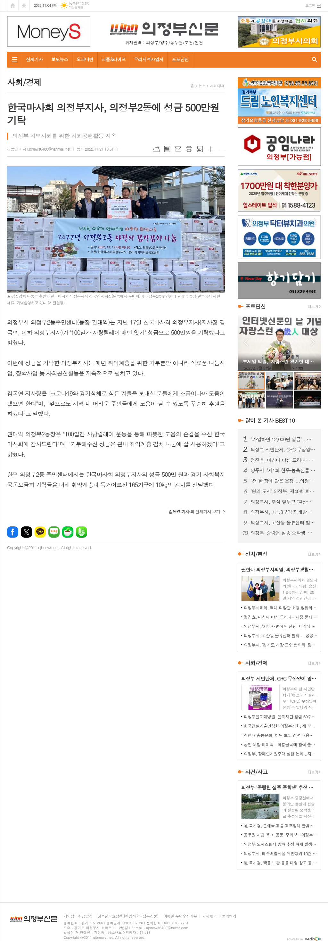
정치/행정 (256, 554)
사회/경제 (217, 85)
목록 (167, 149)
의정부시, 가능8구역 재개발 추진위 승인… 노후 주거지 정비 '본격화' (283, 512)
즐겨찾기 (24, 5)
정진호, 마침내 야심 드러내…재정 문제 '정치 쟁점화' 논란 (283, 460)
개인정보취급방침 (77, 916)
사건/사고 (256, 772)
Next (312, 342)
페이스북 (12, 532)
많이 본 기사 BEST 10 (270, 420)
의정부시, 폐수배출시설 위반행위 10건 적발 (280, 853)
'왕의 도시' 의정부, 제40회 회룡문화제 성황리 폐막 (283, 491)
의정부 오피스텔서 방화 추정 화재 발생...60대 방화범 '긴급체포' (280, 844)
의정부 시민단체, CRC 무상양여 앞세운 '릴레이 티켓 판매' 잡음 (283, 449)
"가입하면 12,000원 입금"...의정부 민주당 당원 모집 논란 (283, 439)
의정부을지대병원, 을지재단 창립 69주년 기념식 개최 (280, 717)
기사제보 (209, 916)
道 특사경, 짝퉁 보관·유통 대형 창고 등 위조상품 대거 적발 (280, 863)
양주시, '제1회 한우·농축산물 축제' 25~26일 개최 (283, 470)
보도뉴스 (59, 59)
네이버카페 (67, 532)
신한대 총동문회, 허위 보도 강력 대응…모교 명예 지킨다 (280, 735)
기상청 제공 (76, 7)
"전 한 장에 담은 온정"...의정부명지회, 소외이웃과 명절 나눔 (283, 481)
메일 (178, 149)
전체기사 (34, 59)
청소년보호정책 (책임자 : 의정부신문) (127, 916)
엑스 (26, 532)
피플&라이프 (114, 59)
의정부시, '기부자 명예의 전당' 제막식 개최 (280, 626)
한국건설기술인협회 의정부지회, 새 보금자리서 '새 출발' (280, 726)
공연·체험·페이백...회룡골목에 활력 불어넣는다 (280, 744)
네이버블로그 (54, 532)
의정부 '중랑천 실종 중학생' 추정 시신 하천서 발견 (283, 533)
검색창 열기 (314, 60)
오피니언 (84, 59)
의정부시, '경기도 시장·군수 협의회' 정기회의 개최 (280, 645)
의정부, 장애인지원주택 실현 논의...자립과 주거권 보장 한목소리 (280, 754)
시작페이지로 (12, 5)
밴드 (81, 532)
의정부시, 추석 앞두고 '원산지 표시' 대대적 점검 (283, 502)
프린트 (189, 149)
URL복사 (156, 149)
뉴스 (202, 85)
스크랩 (200, 149)
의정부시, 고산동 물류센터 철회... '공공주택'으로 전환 (283, 522)
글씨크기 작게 (221, 149)
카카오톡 (40, 532)
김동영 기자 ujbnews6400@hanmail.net (38, 149)
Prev (245, 342)
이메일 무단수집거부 (180, 916)
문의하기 (229, 916)
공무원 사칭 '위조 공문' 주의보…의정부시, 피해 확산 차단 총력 (280, 835)
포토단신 (180, 59)
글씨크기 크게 (211, 149)
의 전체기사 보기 (194, 511)
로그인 (310, 5)
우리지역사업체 (148, 59)
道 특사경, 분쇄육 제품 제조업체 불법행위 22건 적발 (280, 825)
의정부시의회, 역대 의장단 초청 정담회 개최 (280, 608)
